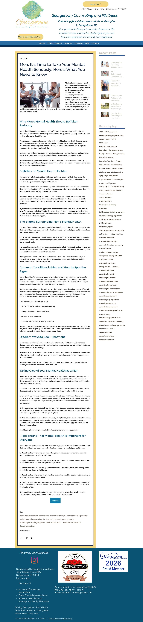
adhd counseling (117, 168)
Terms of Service (55, 618)
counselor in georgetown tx (108, 307)
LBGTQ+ (102, 154)
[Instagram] (34, 560)
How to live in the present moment (111, 150)
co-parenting (119, 230)
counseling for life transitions (109, 289)
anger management (111, 176)
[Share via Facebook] (21, 538)
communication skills (106, 238)
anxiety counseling (117, 187)
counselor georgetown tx (107, 303)
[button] (54, 43)
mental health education (29, 516)
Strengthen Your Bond (106, 161)
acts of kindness (104, 168)
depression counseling (115, 321)
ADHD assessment (111, 132)
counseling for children (107, 278)
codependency (104, 234)
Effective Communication (108, 147)
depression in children (106, 329)
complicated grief (105, 249)
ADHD (101, 132)
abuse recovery (104, 165)
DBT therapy (103, 143)
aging (101, 176)
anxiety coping (104, 187)
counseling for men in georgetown (32, 523)
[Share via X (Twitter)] (26, 538)
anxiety (101, 183)
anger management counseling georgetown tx (112, 179)
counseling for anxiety (107, 274)
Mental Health (25, 531)
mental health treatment (72, 523)
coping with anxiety (106, 259)
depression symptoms (106, 336)
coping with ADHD (115, 256)
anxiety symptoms (105, 198)
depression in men (105, 332)
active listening (116, 165)
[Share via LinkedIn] (32, 538)
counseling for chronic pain (108, 281)
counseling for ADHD (106, 270)
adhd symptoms (104, 172)
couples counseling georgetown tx (111, 310)
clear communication (106, 230)
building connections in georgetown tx (112, 212)
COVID (114, 139)
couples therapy (104, 314)
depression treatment (106, 340)
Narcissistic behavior (106, 157)
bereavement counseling (107, 205)
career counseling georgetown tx (110, 216)
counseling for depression (108, 285)
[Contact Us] (95, 4)
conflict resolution (105, 252)
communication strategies (108, 241)
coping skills (103, 256)
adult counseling (117, 172)
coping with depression (107, 263)
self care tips (44, 516)
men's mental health (53, 523)
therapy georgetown (27, 526)
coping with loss (104, 267)
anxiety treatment (105, 201)
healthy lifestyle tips (57, 516)
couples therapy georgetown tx (109, 318)
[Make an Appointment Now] (30, 37)
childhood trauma (105, 223)
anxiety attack (111, 183)
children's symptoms (106, 227)
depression (103, 321)
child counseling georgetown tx (110, 219)
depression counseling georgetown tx (60, 519)
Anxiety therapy (104, 139)
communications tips (106, 245)
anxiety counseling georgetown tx (32, 519)
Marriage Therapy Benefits (115, 154)
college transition (117, 234)
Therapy (118, 161)
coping (115, 252)
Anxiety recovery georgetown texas (111, 136)
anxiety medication (105, 194)
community (119, 245)
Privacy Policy (67, 618)
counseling (115, 267)
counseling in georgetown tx (77, 516)
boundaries (103, 208)
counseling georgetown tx (108, 296)
